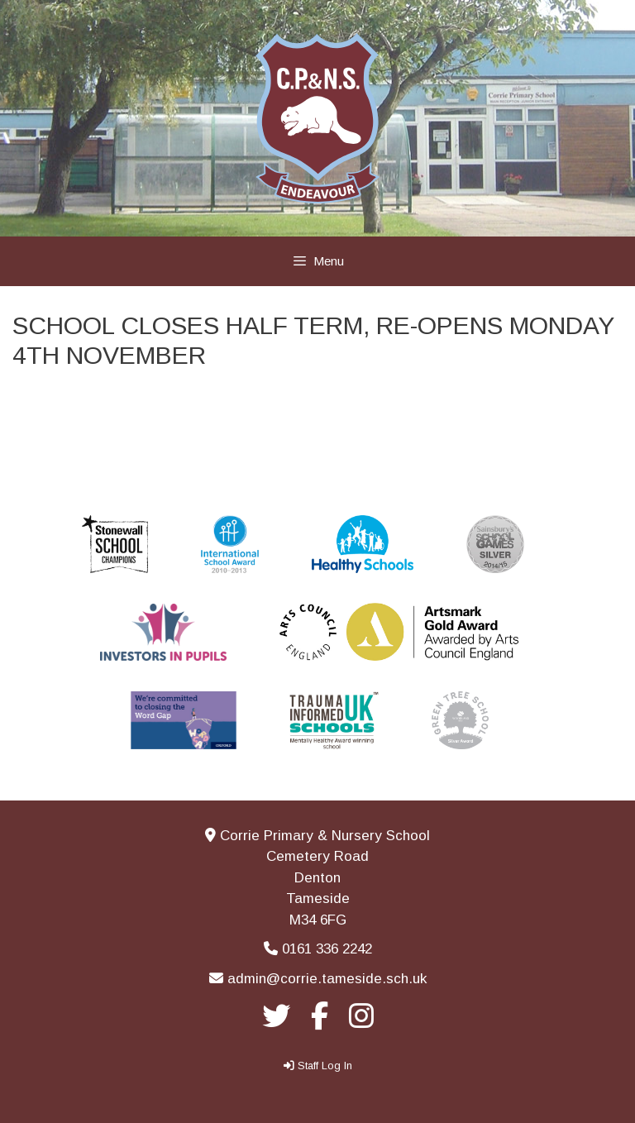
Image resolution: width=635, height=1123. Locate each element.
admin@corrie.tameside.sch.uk (327, 979)
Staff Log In (325, 1065)
